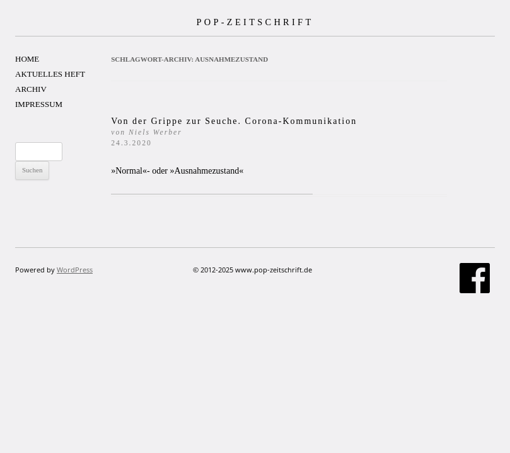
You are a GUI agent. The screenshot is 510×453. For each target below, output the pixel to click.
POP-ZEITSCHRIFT (254, 22)
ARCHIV (31, 89)
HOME (27, 59)
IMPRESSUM (38, 104)
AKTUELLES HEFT (50, 74)
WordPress (75, 269)
